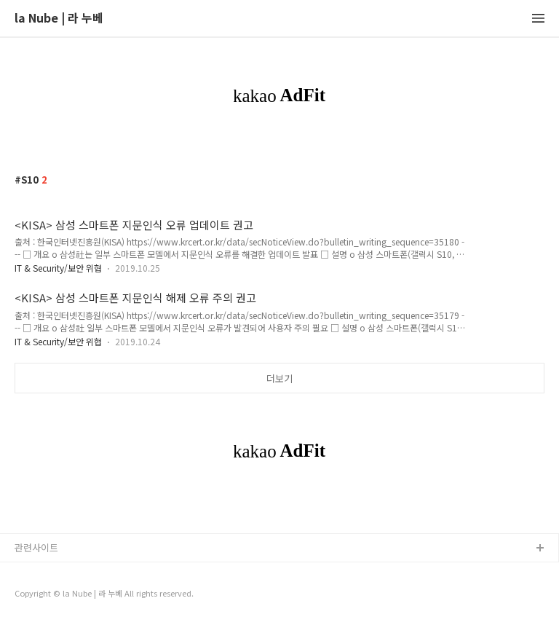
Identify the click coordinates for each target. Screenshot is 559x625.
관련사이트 (36, 547)
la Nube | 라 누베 (59, 18)
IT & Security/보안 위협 (58, 268)
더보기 (279, 378)
